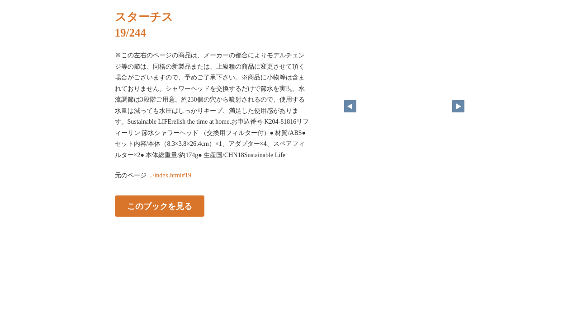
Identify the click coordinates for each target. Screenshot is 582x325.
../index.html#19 (170, 175)
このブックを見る (159, 206)
